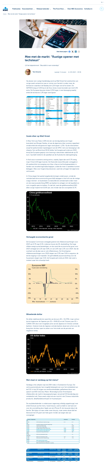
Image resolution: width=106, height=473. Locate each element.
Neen (39, 453)
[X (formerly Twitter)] (72, 23)
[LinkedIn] (75, 23)
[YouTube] (90, 469)
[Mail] (79, 23)
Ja (32, 453)
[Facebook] (69, 23)
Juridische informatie (16, 469)
